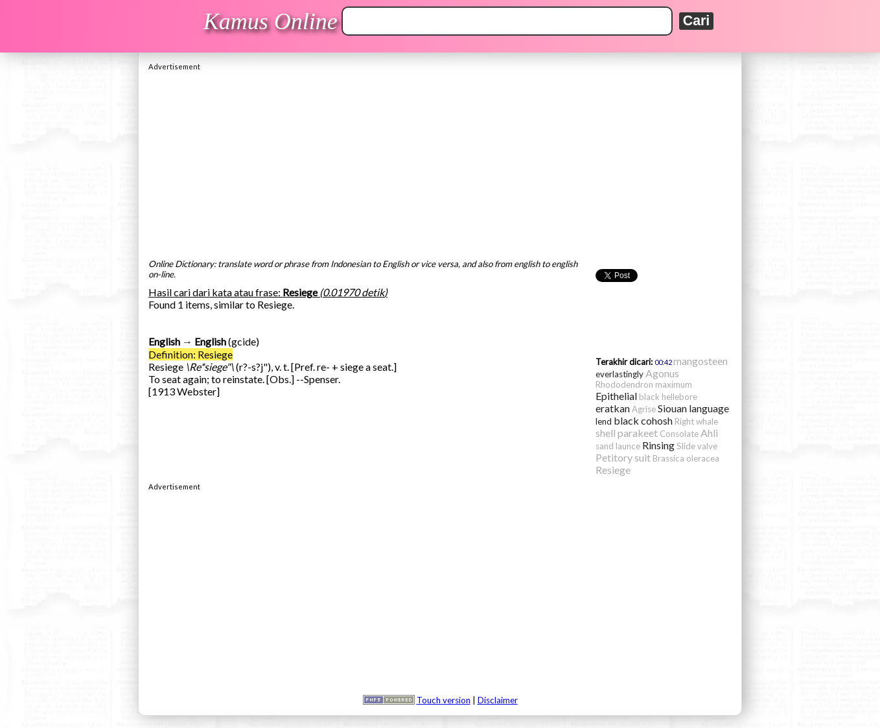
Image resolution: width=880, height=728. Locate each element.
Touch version (443, 700)
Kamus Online (270, 21)
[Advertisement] (440, 161)
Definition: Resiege (190, 354)
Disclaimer (498, 700)
